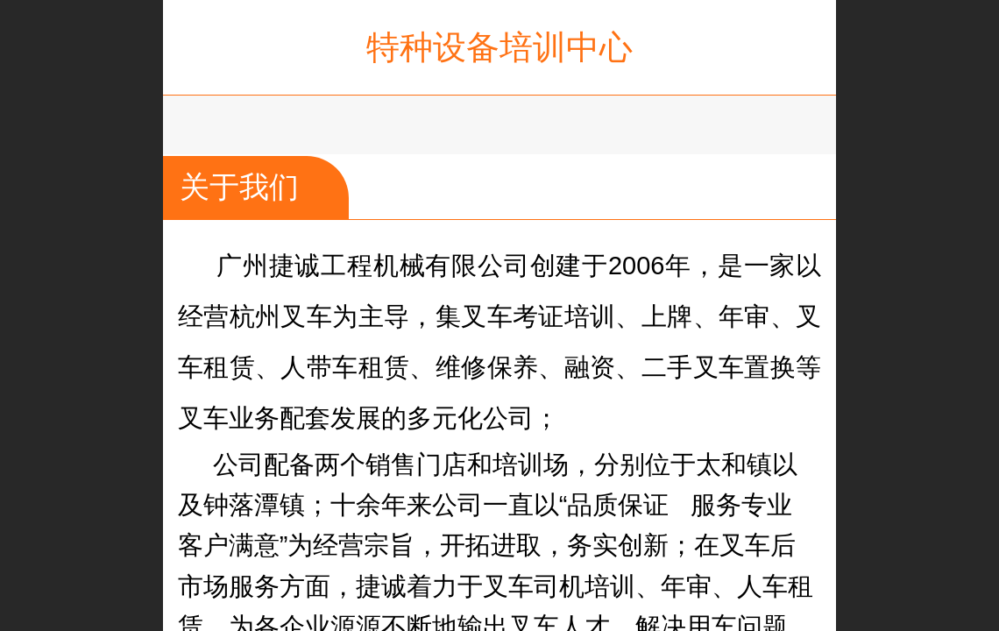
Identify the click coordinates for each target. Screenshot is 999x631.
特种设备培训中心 (499, 47)
